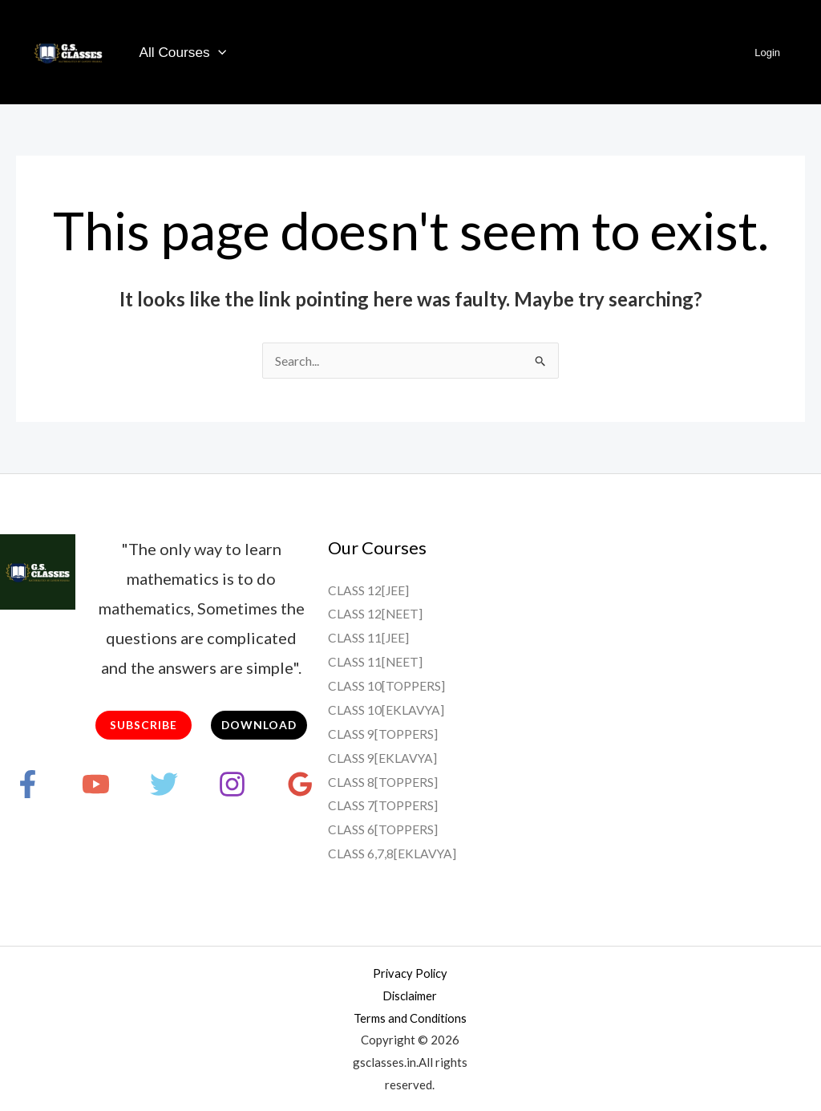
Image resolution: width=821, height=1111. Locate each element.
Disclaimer (410, 994)
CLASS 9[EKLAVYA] (383, 756)
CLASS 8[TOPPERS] (383, 780)
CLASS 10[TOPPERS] (387, 684)
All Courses (181, 52)
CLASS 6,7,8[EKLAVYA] (392, 851)
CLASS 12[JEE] (369, 590)
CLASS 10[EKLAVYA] (386, 708)
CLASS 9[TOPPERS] (383, 732)
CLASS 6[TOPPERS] (383, 828)
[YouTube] (96, 784)
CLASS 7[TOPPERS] (383, 804)
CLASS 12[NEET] (375, 613)
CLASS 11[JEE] (369, 637)
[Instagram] (232, 784)
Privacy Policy (409, 971)
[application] (217, 52)
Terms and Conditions (410, 1016)
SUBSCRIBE (143, 725)
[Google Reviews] (300, 784)
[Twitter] (164, 784)
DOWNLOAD (258, 725)
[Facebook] (28, 784)
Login (770, 53)
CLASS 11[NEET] (375, 661)
